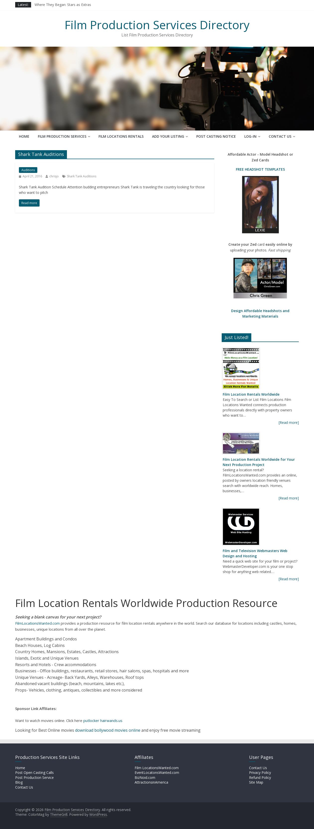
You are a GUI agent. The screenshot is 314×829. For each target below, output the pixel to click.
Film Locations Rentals (121, 136)
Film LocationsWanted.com (157, 767)
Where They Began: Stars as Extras (63, 4)
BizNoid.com (145, 777)
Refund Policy (260, 777)
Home (24, 136)
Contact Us (280, 136)
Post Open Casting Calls (34, 772)
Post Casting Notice (216, 136)
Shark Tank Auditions (81, 176)
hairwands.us (111, 720)
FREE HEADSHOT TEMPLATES (260, 169)
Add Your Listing (168, 136)
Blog (19, 782)
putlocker (91, 720)
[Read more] (289, 422)
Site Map (256, 782)
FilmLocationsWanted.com (37, 623)
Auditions (28, 170)
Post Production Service (34, 777)
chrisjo (54, 176)
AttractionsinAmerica (151, 782)
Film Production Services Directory (157, 24)
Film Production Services (62, 136)
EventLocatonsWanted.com (157, 772)
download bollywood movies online (107, 730)
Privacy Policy (260, 772)
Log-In (250, 136)
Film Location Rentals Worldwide (251, 394)
